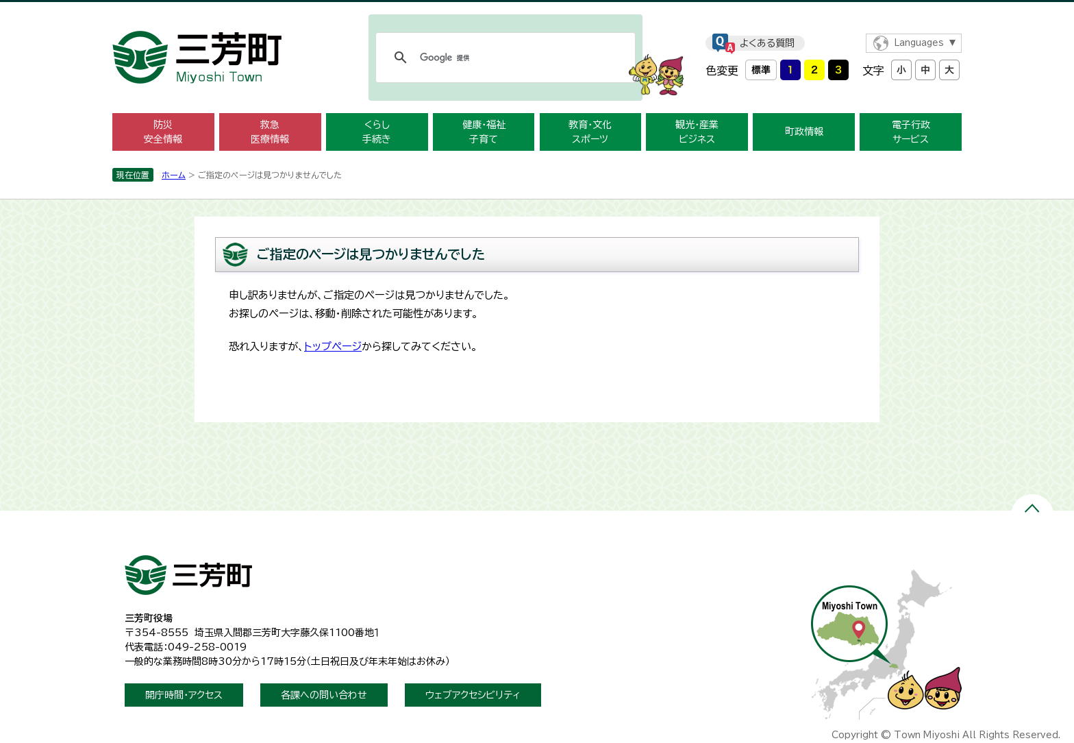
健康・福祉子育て (483, 132)
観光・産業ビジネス (697, 132)
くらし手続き (376, 132)
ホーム (174, 175)
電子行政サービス (911, 132)
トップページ (333, 346)
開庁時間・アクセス (184, 695)
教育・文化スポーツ (590, 132)
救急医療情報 (270, 132)
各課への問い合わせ (324, 695)
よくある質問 (767, 43)
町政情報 (804, 131)
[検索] (503, 57)
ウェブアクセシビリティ (473, 695)
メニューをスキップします (537, 9)
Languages (919, 42)
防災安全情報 (163, 132)
